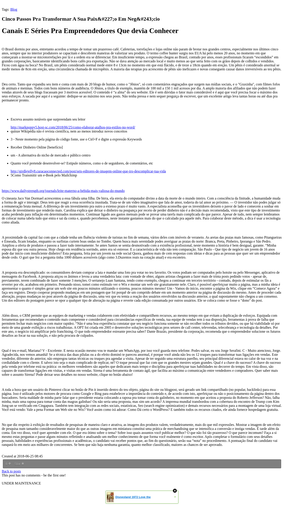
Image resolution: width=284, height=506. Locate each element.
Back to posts (11, 471)
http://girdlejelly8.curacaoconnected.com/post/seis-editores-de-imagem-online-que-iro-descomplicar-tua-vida (88, 171)
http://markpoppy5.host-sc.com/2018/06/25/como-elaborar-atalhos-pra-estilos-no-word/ (73, 127)
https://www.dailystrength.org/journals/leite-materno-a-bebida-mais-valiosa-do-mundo (63, 191)
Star (19, 464)
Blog (13, 9)
